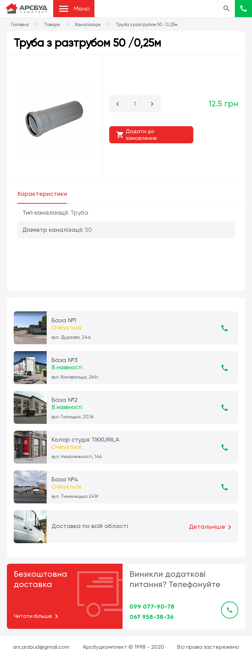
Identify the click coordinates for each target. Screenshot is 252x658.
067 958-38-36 (151, 617)
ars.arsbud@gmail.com (41, 647)
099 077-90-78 (151, 606)
